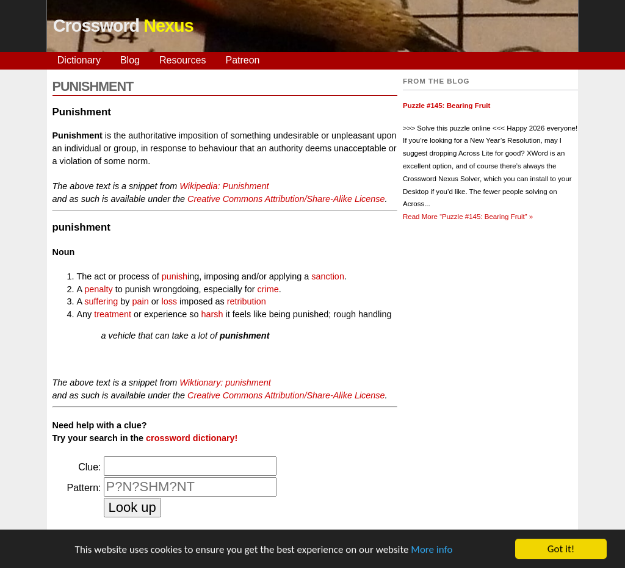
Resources (182, 60)
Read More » (468, 216)
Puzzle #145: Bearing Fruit (446, 105)
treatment (112, 314)
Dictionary (79, 60)
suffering (101, 301)
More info (431, 550)
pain (140, 301)
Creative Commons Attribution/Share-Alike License (286, 199)
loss (169, 301)
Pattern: (84, 488)
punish (174, 276)
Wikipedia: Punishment (224, 186)
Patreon (242, 60)
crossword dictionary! (191, 438)
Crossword (123, 25)
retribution (246, 301)
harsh (212, 314)
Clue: (89, 467)
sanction (327, 276)
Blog (130, 60)
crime (268, 289)
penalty (98, 289)
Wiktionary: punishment (224, 382)
